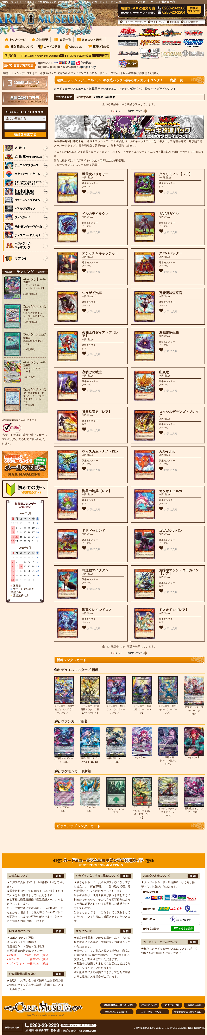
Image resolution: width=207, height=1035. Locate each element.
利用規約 (174, 21)
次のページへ (137, 110)
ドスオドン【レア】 (174, 610)
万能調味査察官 (170, 293)
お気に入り (91, 191)
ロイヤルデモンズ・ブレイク (179, 413)
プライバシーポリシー (134, 21)
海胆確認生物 (169, 332)
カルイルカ (167, 451)
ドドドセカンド (93, 530)
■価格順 (98, 97)
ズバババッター (170, 253)
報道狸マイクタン (95, 570)
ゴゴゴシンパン (170, 530)
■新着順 (110, 97)
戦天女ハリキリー (95, 174)
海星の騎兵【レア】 (97, 491)
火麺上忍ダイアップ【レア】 (100, 334)
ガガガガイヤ (169, 213)
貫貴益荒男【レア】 (97, 412)
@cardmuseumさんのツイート (19, 419)
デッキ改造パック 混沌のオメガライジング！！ (149, 88)
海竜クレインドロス (97, 610)
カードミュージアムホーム (70, 88)
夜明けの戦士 (92, 372)
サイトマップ (158, 21)
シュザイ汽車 (92, 293)
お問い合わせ (191, 21)
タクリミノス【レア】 (175, 174)
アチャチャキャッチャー (100, 253)
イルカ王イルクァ (95, 213)
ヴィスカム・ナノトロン (100, 451)
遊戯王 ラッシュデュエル (104, 88)
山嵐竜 (164, 372)
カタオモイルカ (170, 491)
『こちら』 (105, 912)
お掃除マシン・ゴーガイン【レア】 (179, 571)
